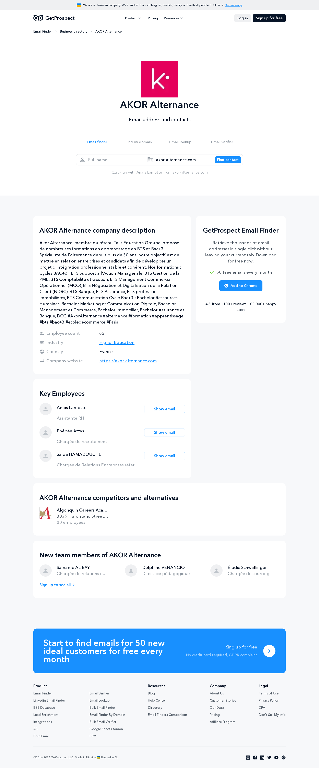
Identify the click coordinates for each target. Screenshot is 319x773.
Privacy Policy (269, 705)
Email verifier (222, 142)
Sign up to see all (56, 589)
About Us (217, 698)
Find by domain (138, 142)
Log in (242, 18)
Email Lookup (100, 705)
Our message (233, 5)
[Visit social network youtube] (276, 762)
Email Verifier (99, 698)
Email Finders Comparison (167, 719)
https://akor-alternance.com (128, 365)
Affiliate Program (222, 727)
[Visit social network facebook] (255, 762)
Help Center (157, 705)
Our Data (217, 712)
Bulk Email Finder (102, 712)
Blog (151, 698)
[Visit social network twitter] (269, 762)
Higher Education (116, 347)
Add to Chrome (240, 290)
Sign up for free (269, 18)
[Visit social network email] (248, 762)
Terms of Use (269, 698)
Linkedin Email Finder (49, 705)
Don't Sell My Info (272, 719)
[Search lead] (225, 163)
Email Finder (42, 32)
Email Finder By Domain (107, 719)
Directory (155, 712)
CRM (93, 741)
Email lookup (180, 142)
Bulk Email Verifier (103, 727)
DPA (262, 712)
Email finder (97, 142)
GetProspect (54, 18)
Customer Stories (223, 705)
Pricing (153, 18)
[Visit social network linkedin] (262, 762)
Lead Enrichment (46, 719)
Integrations (42, 727)
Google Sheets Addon (106, 734)
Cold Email (41, 741)
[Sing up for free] (269, 656)
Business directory (73, 32)
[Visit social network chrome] (284, 762)
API (35, 734)
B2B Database (44, 712)
